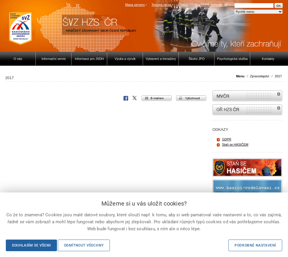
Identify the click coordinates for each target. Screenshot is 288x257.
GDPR (226, 139)
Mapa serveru (135, 4)
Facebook (126, 98)
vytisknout (191, 98)
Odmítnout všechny (84, 245)
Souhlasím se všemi (31, 245)
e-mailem (157, 98)
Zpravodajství (259, 76)
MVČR (247, 95)
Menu (240, 76)
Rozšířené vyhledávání (211, 4)
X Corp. (135, 98)
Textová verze (161, 4)
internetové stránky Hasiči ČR (247, 109)
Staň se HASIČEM (235, 144)
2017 (278, 76)
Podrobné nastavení (255, 245)
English (183, 4)
